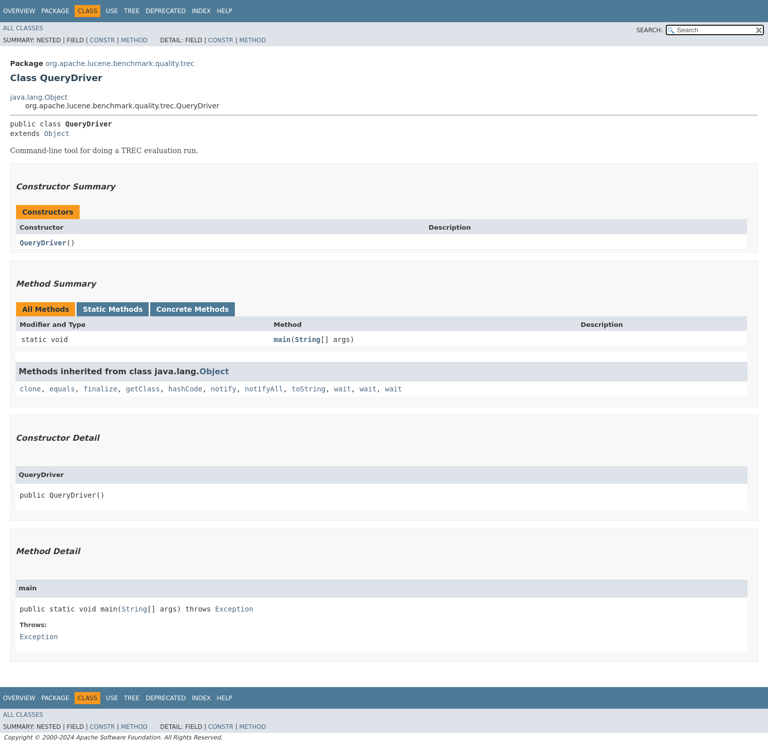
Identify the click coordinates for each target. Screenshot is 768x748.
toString (309, 389)
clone (30, 389)
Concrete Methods (192, 309)
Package (55, 11)
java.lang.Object (39, 97)
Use (112, 11)
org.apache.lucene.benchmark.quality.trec (119, 63)
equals (62, 389)
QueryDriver (43, 243)
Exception (234, 609)
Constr (102, 40)
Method (134, 40)
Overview (19, 11)
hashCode (185, 389)
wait (342, 389)
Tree (132, 11)
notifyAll (264, 389)
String (308, 339)
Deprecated (166, 11)
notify (223, 389)
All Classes (23, 28)
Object (57, 133)
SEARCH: (649, 30)
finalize (100, 389)
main (282, 339)
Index (201, 11)
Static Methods (113, 309)
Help (224, 11)
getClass (143, 389)
